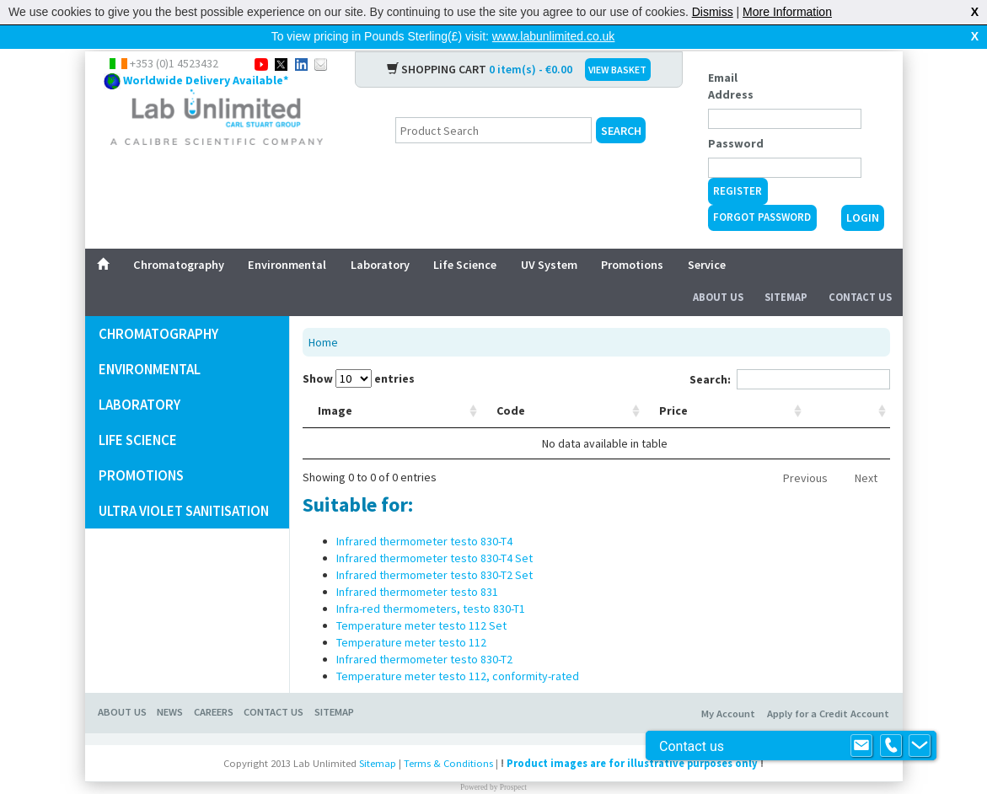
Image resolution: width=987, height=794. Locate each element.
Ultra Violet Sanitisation (184, 484)
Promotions (632, 237)
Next (866, 451)
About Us (718, 270)
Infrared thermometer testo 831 (417, 564)
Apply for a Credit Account (828, 686)
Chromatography (178, 237)
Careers (213, 685)
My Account (728, 686)
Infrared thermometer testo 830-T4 (424, 514)
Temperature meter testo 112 (411, 615)
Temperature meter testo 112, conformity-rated (457, 649)
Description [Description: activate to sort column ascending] (526, 383)
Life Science (464, 237)
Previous (805, 451)
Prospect (513, 760)
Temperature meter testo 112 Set (421, 598)
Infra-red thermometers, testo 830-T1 (430, 581)
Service (707, 237)
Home (323, 315)
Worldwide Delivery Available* (205, 53)
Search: (789, 352)
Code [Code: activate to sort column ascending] (424, 383)
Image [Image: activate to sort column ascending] (335, 383)
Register (737, 164)
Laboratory (380, 237)
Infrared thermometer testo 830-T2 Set (434, 547)
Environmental (287, 237)
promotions (141, 448)
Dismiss (712, 12)
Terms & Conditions (448, 736)
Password (736, 116)
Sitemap (785, 270)
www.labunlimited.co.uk (553, 36)
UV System (549, 237)
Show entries (359, 351)
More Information (787, 12)
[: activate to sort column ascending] (868, 384)
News (170, 685)
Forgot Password (762, 190)
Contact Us (860, 270)
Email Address (731, 59)
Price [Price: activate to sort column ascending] (793, 383)
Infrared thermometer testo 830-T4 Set (434, 531)
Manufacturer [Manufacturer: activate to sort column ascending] (666, 383)
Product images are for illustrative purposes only (632, 736)
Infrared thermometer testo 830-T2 (424, 632)
